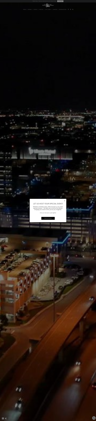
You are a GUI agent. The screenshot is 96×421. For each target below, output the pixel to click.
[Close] (64, 201)
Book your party (48, 218)
